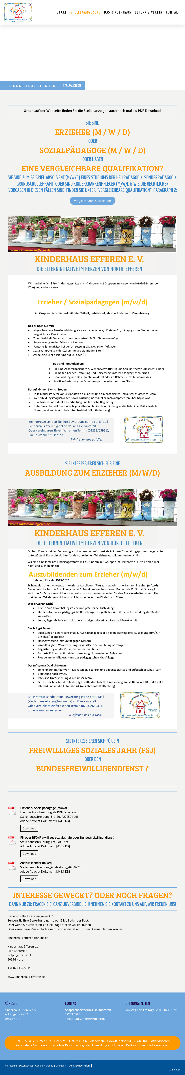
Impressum (11, 1065)
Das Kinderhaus (117, 12)
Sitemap (60, 1065)
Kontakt (173, 12)
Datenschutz (26, 1065)
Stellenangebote (85, 12)
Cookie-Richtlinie (44, 1065)
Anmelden (174, 1069)
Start (62, 12)
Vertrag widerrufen (79, 1065)
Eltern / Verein (148, 12)
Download (29, 828)
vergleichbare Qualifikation (92, 201)
